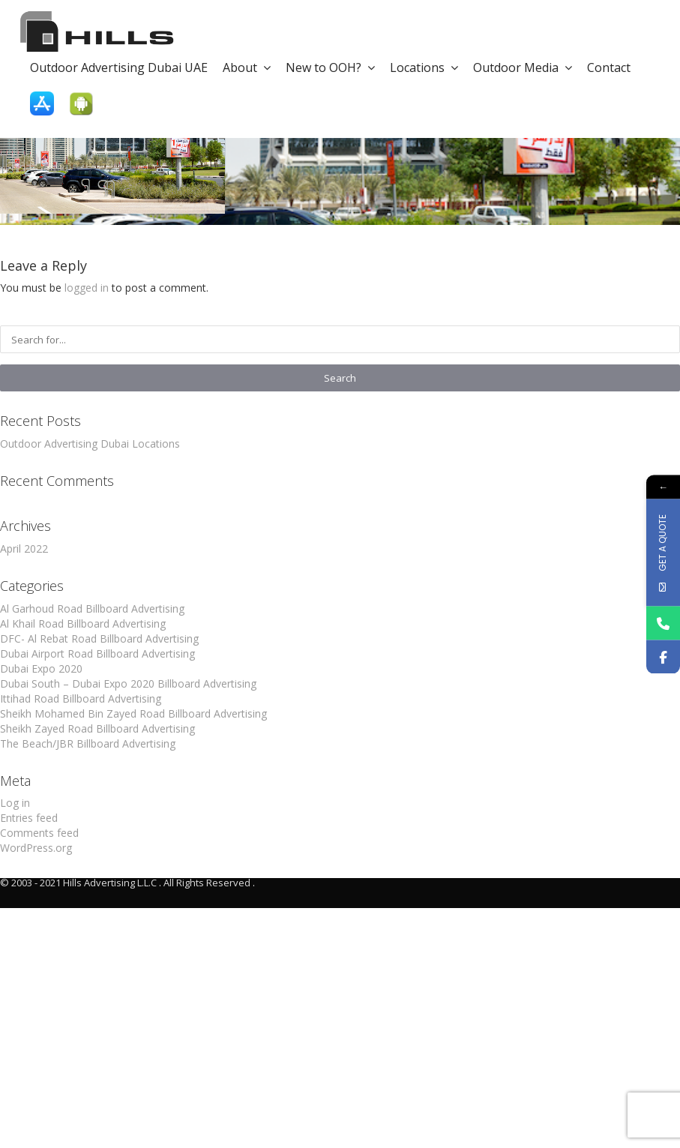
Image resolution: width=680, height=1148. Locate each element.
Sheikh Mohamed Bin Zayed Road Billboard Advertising (133, 713)
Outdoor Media (522, 67)
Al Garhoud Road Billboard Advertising (92, 608)
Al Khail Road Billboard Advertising (83, 623)
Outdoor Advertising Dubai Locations (90, 443)
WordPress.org (36, 848)
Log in (15, 803)
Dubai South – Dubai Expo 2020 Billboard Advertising (128, 683)
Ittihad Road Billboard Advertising (80, 698)
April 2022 (24, 548)
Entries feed (29, 818)
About (247, 67)
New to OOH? (330, 67)
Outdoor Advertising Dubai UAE (119, 67)
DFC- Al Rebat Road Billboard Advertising (99, 638)
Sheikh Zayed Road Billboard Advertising (97, 728)
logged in (86, 287)
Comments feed (39, 833)
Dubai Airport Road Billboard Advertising (97, 653)
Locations (424, 67)
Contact (609, 67)
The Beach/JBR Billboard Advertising (87, 743)
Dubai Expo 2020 (41, 668)
